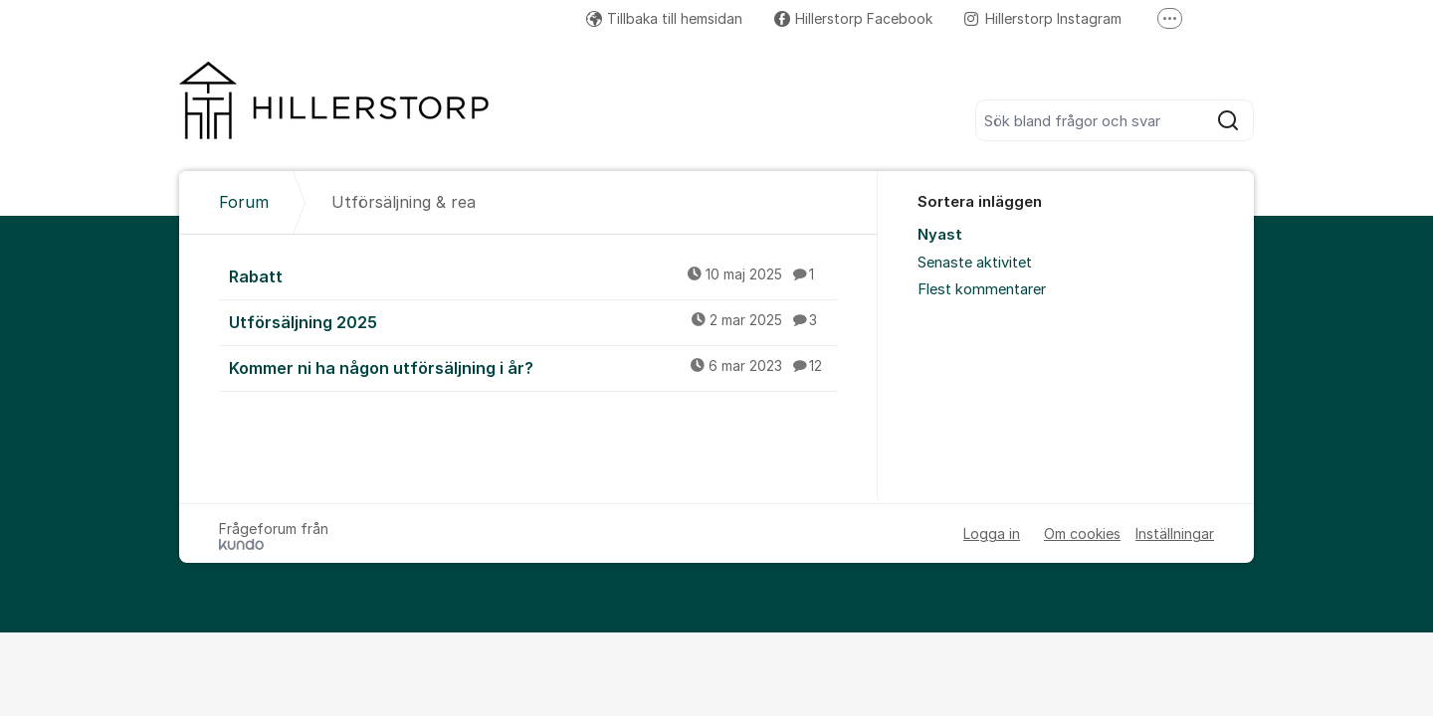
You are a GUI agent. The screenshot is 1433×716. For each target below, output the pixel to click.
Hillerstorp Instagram (1043, 18)
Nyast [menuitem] (940, 235)
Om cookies (1082, 533)
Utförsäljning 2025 (533, 321)
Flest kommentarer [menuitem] (982, 289)
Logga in (991, 533)
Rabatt (533, 275)
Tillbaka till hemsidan (664, 18)
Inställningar (1174, 533)
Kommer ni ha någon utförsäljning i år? (533, 367)
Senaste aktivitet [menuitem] (975, 262)
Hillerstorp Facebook (853, 18)
